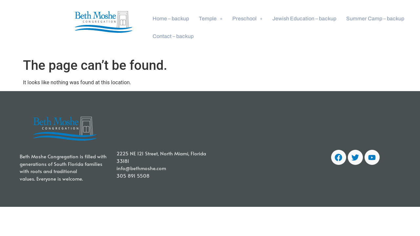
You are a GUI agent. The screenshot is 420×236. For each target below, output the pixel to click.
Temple (210, 18)
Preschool (247, 18)
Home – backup (171, 18)
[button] (210, 19)
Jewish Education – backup (304, 18)
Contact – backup (173, 36)
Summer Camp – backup (375, 18)
